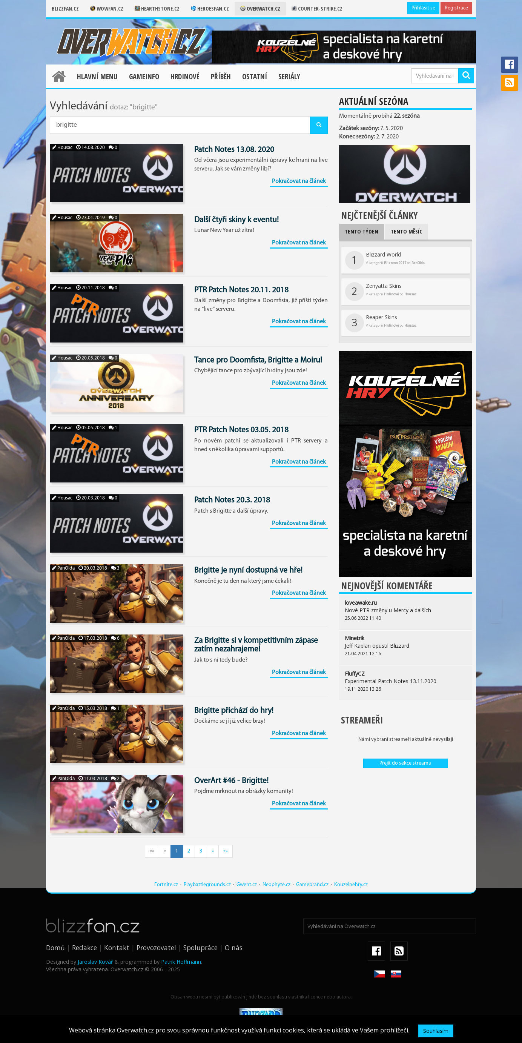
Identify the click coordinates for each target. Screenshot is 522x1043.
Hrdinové (185, 76)
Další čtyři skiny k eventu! (236, 220)
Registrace (456, 8)
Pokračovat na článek (299, 181)
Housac (62, 147)
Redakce (84, 947)
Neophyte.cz (276, 885)
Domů (55, 947)
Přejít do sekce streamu (405, 763)
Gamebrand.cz (312, 885)
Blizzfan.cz (65, 8)
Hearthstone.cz (157, 8)
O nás (234, 947)
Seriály (289, 76)
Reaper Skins (380, 322)
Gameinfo (144, 76)
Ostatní (254, 76)
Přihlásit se (423, 8)
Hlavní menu (97, 76)
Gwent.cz (246, 885)
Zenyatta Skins (380, 291)
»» (225, 851)
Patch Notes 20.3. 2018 (232, 500)
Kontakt (116, 947)
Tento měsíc (406, 231)
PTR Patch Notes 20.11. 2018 (241, 290)
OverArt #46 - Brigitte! (231, 781)
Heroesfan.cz (210, 8)
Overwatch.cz (260, 8)
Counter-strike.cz (317, 8)
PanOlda (63, 568)
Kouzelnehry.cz (351, 885)
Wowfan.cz (106, 8)
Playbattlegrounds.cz (207, 885)
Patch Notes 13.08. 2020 (234, 150)
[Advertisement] (405, 828)
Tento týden (361, 231)
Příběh (221, 76)
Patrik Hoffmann (181, 961)
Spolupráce (200, 947)
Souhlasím (435, 1030)
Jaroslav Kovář (95, 961)
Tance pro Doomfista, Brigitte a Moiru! (258, 360)
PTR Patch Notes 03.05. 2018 (241, 430)
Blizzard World (385, 260)
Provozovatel (156, 947)
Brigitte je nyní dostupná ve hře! (248, 570)
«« (152, 851)
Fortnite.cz (166, 885)
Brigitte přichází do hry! (233, 711)
